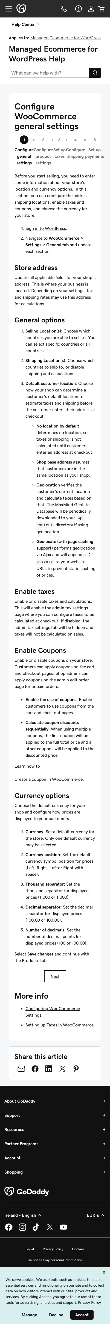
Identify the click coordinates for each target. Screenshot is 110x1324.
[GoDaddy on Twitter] (49, 1230)
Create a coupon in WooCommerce (49, 779)
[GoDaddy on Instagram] (22, 1230)
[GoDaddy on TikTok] (36, 1230)
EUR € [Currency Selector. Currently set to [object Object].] (96, 1215)
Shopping (13, 1172)
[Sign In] (91, 9)
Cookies (78, 1249)
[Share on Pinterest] (76, 1068)
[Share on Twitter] (62, 1068)
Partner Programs (21, 1143)
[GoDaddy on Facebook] (8, 1230)
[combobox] (49, 72)
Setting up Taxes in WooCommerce (59, 1025)
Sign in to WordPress (45, 228)
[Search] (95, 73)
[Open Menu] (6, 9)
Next (55, 976)
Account (12, 1158)
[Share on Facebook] (35, 1068)
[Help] (78, 8)
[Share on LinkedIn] (49, 1068)
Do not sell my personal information (55, 1260)
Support (12, 1115)
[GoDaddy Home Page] (27, 1191)
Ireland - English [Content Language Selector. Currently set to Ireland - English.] (23, 1215)
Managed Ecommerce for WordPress (65, 37)
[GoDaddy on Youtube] (63, 1230)
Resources (14, 1129)
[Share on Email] (21, 1068)
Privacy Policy (53, 1249)
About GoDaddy (19, 1101)
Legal (29, 1249)
